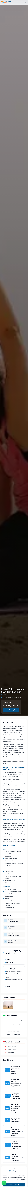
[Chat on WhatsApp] (4, 1183)
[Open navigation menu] (25, 2)
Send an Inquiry (11, 710)
